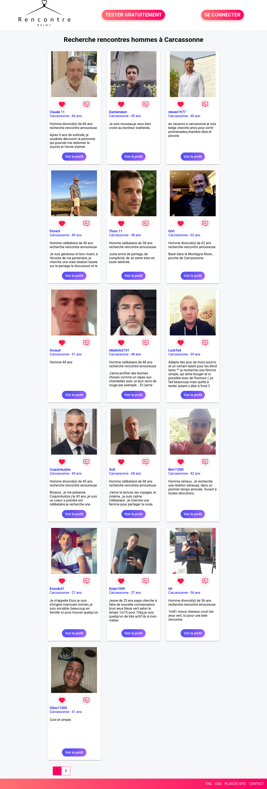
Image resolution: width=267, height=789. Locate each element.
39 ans (195, 354)
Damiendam (118, 112)
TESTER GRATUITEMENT (133, 15)
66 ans (77, 116)
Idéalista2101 (119, 350)
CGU (218, 784)
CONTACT (256, 784)
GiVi (171, 231)
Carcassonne (59, 116)
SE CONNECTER (222, 15)
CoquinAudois (60, 469)
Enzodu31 (57, 589)
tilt (170, 589)
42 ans (195, 473)
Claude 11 (57, 112)
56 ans (195, 593)
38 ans (136, 235)
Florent (55, 231)
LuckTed (174, 350)
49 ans (77, 235)
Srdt (112, 469)
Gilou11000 (58, 708)
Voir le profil (74, 157)
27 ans (77, 593)
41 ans (77, 712)
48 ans (136, 354)
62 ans (195, 235)
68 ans (136, 473)
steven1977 (177, 112)
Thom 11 (115, 231)
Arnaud (55, 350)
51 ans (77, 354)
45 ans (136, 116)
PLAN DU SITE (235, 784)
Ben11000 (176, 469)
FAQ (209, 784)
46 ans (195, 116)
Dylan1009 (117, 589)
